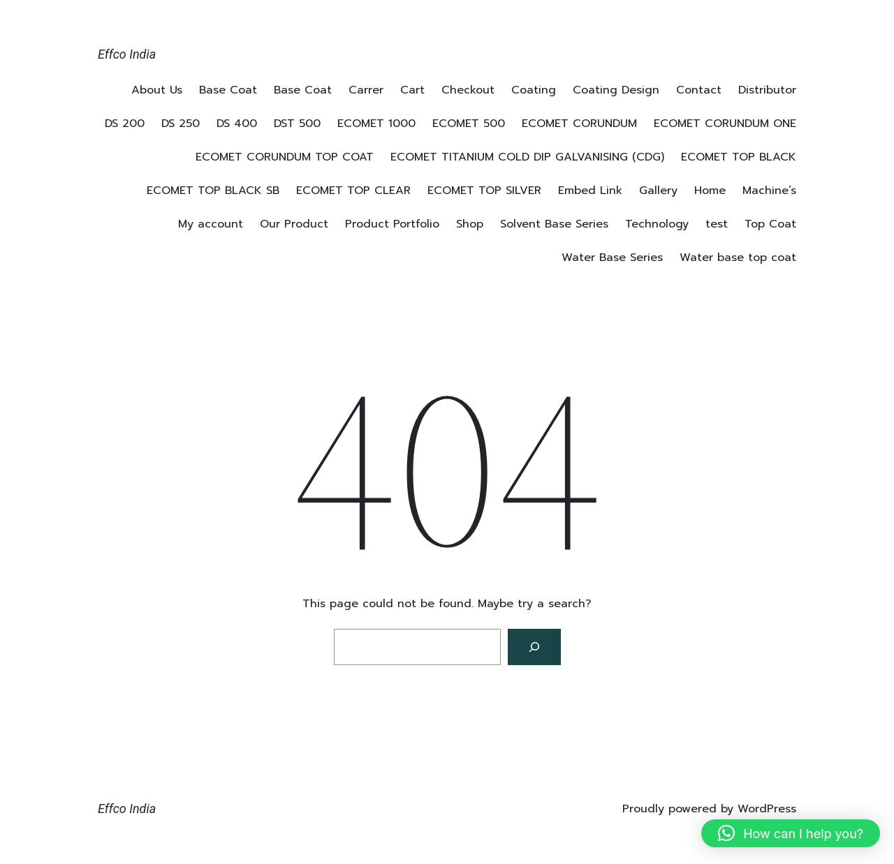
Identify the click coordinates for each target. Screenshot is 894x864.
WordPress (767, 808)
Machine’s (769, 190)
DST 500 (297, 123)
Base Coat (228, 90)
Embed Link (590, 190)
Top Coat (770, 224)
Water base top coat (738, 257)
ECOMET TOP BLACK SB (213, 190)
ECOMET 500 (468, 123)
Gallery (658, 190)
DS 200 (125, 123)
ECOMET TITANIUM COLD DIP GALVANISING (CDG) (527, 157)
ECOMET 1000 (376, 123)
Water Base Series (612, 257)
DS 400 (237, 123)
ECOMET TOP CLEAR (353, 190)
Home (710, 190)
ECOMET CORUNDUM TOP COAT (285, 157)
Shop (469, 224)
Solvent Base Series (554, 224)
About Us (156, 90)
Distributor (767, 90)
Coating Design (616, 90)
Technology (657, 224)
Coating (533, 90)
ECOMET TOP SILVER (484, 190)
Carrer (366, 90)
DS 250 (180, 123)
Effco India (127, 54)
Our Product (294, 224)
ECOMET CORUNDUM (579, 123)
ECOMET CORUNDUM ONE (725, 123)
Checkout (467, 90)
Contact (698, 90)
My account (210, 224)
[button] (790, 833)
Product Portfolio (392, 224)
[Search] (534, 647)
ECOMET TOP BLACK (738, 157)
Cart (412, 90)
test (716, 224)
